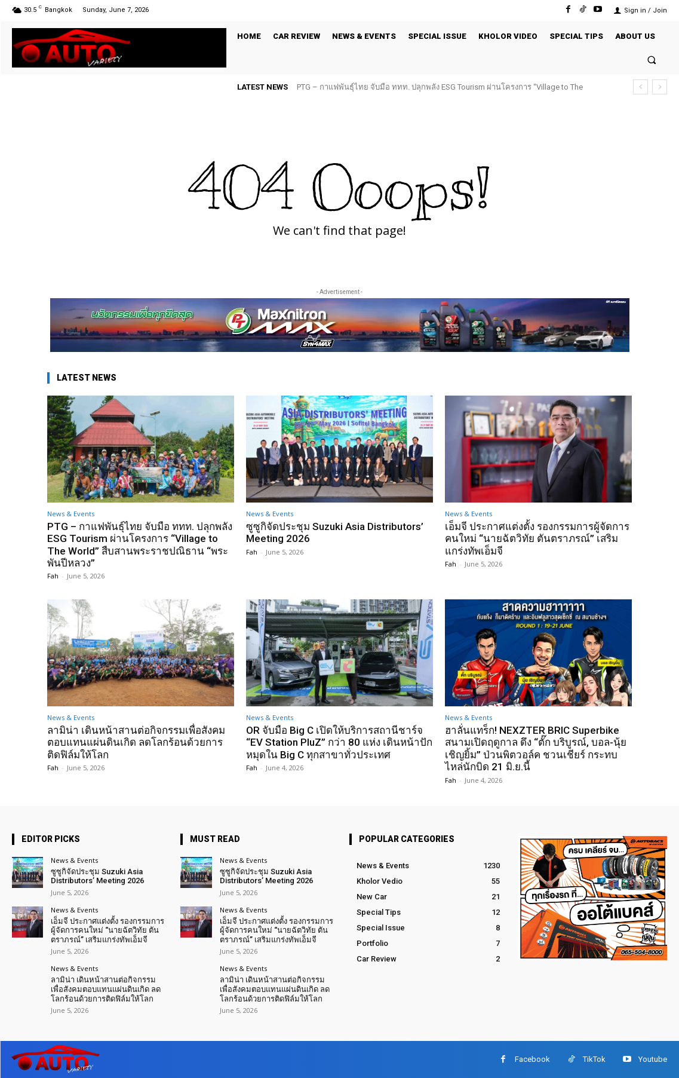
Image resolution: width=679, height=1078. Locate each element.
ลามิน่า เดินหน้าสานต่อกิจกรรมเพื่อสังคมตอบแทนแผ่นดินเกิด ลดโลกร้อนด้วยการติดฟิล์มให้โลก (136, 742)
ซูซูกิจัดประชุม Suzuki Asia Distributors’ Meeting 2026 (334, 532)
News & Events (70, 513)
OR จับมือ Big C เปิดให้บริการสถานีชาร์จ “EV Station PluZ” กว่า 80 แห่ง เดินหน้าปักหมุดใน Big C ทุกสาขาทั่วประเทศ (339, 742)
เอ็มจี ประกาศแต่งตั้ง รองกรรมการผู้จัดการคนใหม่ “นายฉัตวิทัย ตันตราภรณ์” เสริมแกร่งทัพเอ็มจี (537, 538)
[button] (652, 59)
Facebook (532, 1059)
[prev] (640, 86)
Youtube (652, 1059)
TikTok (594, 1059)
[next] (659, 86)
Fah (53, 575)
